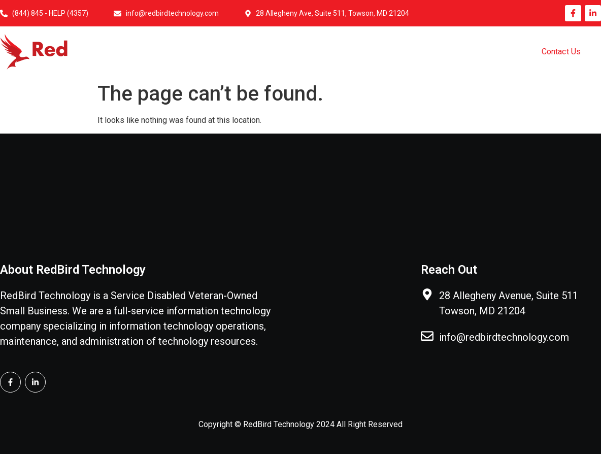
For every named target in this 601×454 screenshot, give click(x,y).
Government (404, 52)
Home (203, 52)
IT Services (330, 52)
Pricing (470, 52)
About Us (262, 52)
